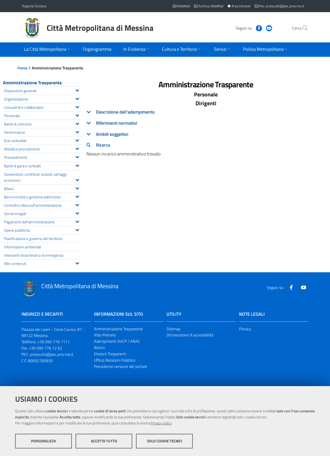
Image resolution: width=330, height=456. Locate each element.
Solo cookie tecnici (164, 441)
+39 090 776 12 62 (45, 348)
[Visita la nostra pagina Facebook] (247, 28)
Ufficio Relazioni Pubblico (114, 360)
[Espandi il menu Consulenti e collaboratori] (77, 106)
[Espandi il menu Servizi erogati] (77, 213)
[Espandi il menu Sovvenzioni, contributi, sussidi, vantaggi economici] (77, 179)
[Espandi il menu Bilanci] (77, 188)
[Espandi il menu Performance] (77, 131)
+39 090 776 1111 (53, 342)
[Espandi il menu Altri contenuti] (77, 263)
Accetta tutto (104, 441)
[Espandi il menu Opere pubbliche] (77, 229)
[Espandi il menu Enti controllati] (77, 140)
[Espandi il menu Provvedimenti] (77, 156)
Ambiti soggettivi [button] (112, 134)
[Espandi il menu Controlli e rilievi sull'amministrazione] (77, 204)
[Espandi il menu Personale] (77, 115)
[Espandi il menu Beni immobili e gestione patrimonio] (77, 196)
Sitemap (173, 329)
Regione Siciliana (34, 6)
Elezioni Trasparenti (110, 354)
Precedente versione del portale (120, 366)
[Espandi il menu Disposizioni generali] (77, 90)
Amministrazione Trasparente (32, 82)
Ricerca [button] (103, 145)
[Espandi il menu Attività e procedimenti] (77, 148)
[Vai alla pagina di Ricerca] (302, 28)
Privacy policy (161, 423)
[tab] (206, 112)
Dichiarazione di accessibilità (190, 335)
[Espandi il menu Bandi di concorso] (77, 123)
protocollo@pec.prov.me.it (51, 354)
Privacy (245, 329)
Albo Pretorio (105, 335)
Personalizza (43, 441)
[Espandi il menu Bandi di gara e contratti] (77, 165)
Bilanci (99, 347)
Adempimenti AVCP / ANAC (117, 341)
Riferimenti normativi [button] (116, 123)
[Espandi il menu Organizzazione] (77, 98)
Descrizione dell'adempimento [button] (125, 112)
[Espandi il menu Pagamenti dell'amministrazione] (77, 221)
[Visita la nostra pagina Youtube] (257, 28)
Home (22, 68)
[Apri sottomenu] (47, 49)
